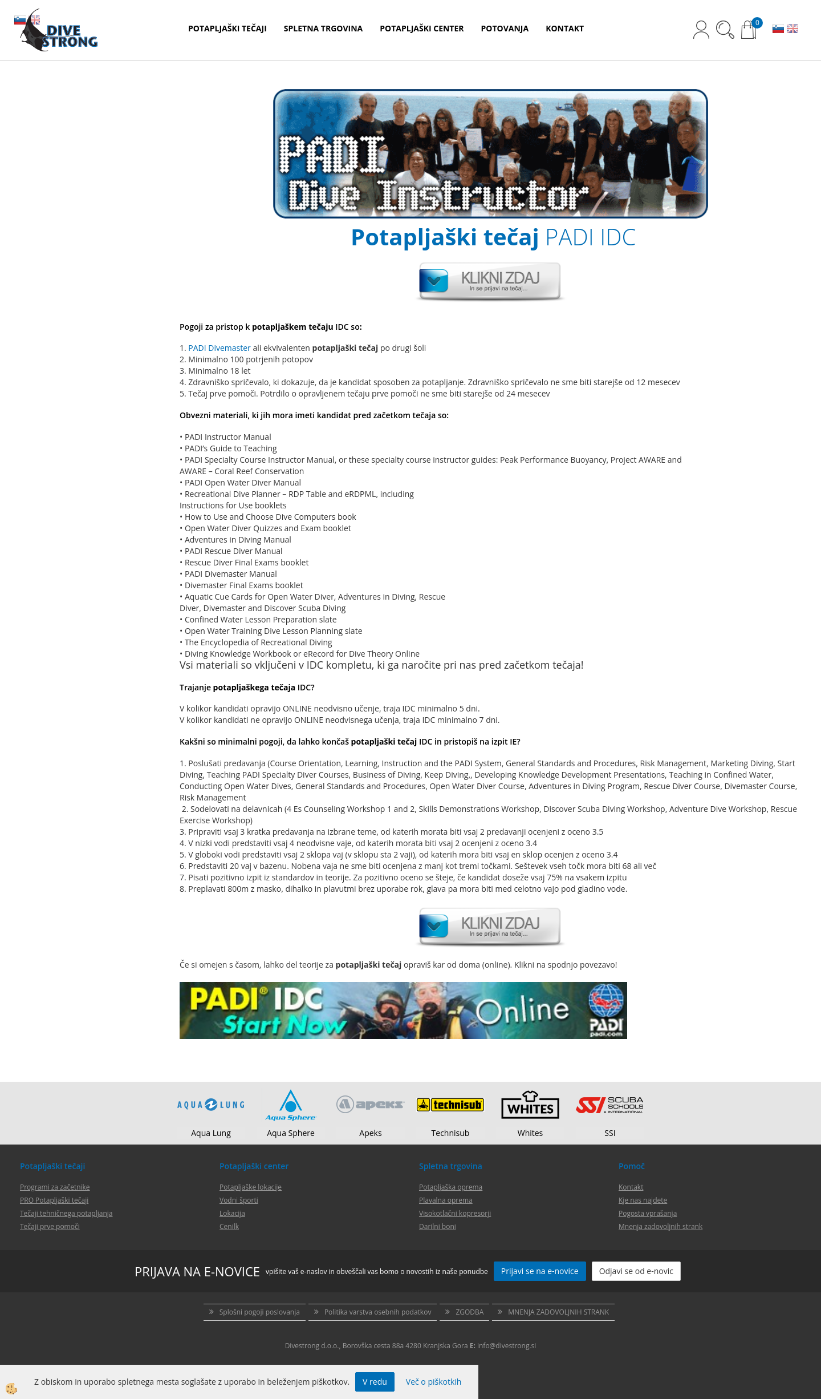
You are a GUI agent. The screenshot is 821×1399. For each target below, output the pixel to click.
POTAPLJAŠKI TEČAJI (227, 28)
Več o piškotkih (434, 1381)
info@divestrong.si (506, 1346)
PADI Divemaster (219, 347)
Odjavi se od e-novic (636, 1270)
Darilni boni (437, 1226)
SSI (609, 1132)
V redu (375, 1381)
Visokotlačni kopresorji (455, 1213)
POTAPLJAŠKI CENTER (422, 28)
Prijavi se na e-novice (540, 1270)
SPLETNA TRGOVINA (323, 28)
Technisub (451, 1132)
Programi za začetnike (55, 1187)
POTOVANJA (505, 28)
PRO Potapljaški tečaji (54, 1200)
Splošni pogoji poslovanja (260, 1312)
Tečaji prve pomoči (50, 1226)
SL (778, 29)
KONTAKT (565, 28)
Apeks (370, 1132)
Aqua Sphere (291, 1132)
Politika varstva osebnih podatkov (377, 1312)
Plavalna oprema (446, 1200)
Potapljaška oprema (450, 1187)
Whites (530, 1132)
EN (792, 29)
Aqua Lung (211, 1132)
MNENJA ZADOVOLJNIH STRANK (558, 1312)
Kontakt (631, 1187)
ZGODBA (469, 1312)
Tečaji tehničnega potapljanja (66, 1213)
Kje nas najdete (643, 1200)
